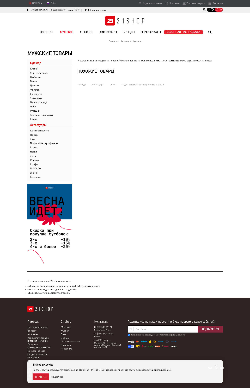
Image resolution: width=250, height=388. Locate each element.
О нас (63, 334)
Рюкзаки (34, 160)
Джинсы (34, 85)
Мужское (66, 32)
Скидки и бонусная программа (37, 356)
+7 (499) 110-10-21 (39, 10)
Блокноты (35, 168)
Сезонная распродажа (183, 32)
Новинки (46, 32)
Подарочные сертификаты (44, 143)
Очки (32, 139)
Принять (40, 377)
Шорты (34, 119)
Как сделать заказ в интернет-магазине (38, 339)
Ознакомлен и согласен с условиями (158, 335)
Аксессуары (108, 32)
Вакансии (217, 3)
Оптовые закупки (196, 3)
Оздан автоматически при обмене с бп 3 (142, 84)
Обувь (113, 84)
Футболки (35, 77)
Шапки (33, 147)
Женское (86, 32)
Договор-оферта (36, 350)
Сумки (33, 156)
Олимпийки (36, 98)
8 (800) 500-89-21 (58, 10)
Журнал (65, 330)
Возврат (31, 330)
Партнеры (66, 345)
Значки (34, 172)
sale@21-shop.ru (102, 340)
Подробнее (57, 376)
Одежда (81, 84)
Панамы (34, 134)
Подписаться (210, 329)
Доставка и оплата (37, 327)
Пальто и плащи (38, 102)
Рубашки (35, 110)
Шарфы (34, 164)
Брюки (33, 81)
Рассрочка (66, 348)
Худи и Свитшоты (39, 73)
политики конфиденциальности (172, 335)
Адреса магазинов (152, 3)
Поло (33, 106)
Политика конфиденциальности (38, 346)
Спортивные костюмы (41, 115)
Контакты (174, 3)
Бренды (129, 32)
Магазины (66, 327)
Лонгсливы (36, 94)
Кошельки (35, 177)
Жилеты (34, 89)
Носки (33, 151)
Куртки (34, 68)
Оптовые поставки (70, 341)
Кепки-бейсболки (40, 130)
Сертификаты (151, 32)
